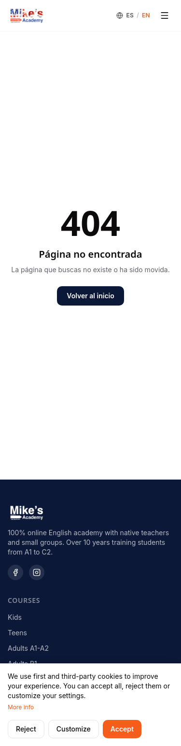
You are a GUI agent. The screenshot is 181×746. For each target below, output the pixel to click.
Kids (15, 617)
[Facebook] (15, 572)
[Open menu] (164, 15)
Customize (73, 729)
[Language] (133, 15)
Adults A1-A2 (28, 648)
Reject (26, 729)
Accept (122, 729)
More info (21, 707)
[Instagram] (36, 572)
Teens (17, 633)
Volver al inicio (90, 296)
